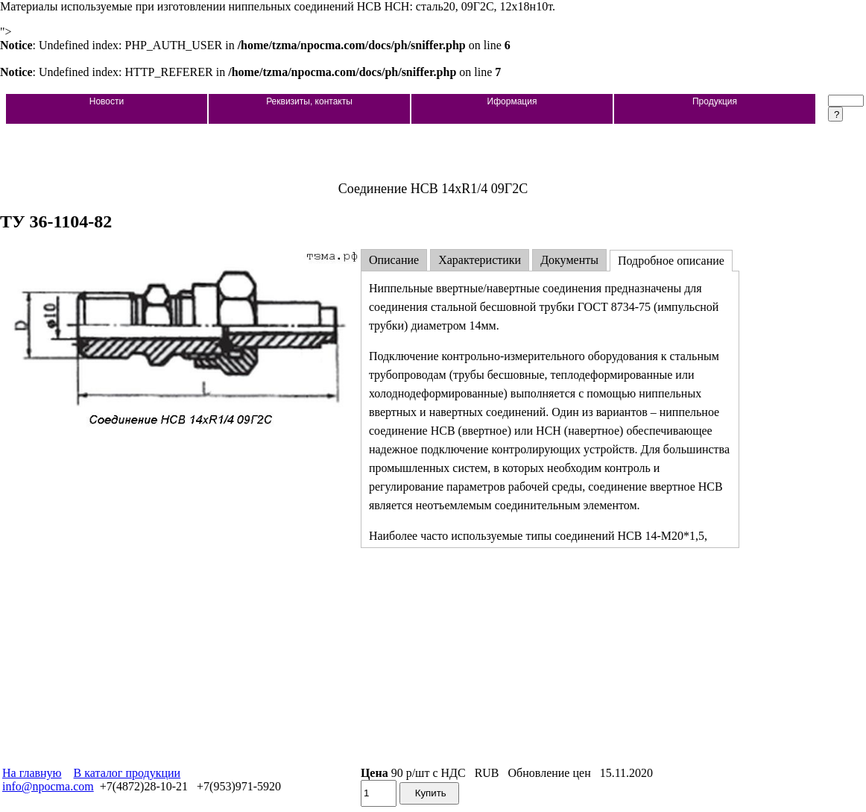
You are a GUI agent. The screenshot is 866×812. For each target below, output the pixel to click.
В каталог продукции (127, 773)
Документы (569, 260)
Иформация (512, 101)
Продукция (714, 101)
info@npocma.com (48, 786)
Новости (106, 101)
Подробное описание (671, 260)
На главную (32, 773)
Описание (394, 260)
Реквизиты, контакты (309, 101)
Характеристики (479, 260)
